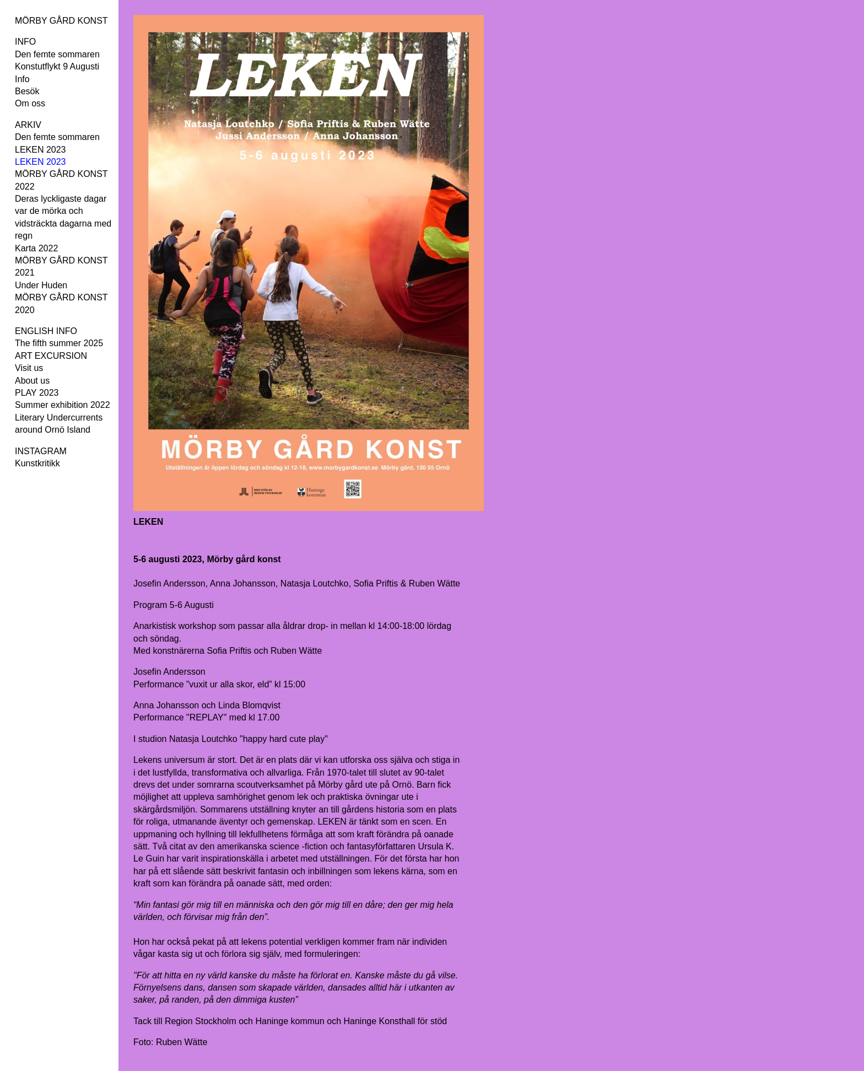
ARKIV (28, 125)
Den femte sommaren (57, 54)
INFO (25, 41)
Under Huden (41, 285)
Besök (27, 91)
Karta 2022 (36, 248)
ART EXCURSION (51, 355)
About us (32, 380)
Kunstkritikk (37, 463)
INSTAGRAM (41, 451)
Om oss (30, 103)
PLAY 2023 (36, 392)
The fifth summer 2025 (59, 343)
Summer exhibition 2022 (62, 405)
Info (22, 79)
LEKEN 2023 (40, 149)
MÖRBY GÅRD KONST (61, 20)
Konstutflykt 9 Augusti (57, 66)
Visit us (29, 368)
